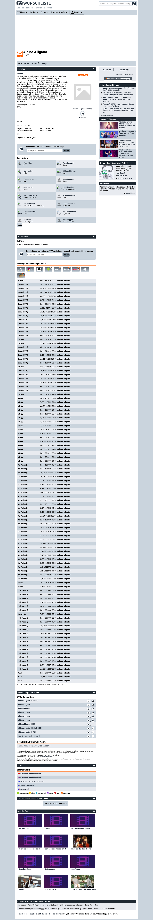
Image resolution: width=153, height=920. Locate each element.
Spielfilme (57, 914)
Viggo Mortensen (30, 179)
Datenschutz (56, 905)
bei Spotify (121, 173)
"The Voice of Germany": (118, 94)
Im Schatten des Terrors (80, 829)
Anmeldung (130, 193)
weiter (66, 150)
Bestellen (82, 117)
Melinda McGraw (30, 195)
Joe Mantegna (29, 203)
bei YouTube (122, 176)
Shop (44, 63)
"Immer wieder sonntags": (119, 89)
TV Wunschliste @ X (75, 909)
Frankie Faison (68, 187)
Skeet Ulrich (28, 187)
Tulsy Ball (27, 220)
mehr (20, 225)
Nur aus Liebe (24, 829)
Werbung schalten (42, 905)
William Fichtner (69, 171)
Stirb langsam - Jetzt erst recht (83, 889)
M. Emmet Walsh (69, 195)
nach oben (22, 914)
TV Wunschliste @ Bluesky (55, 909)
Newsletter (89, 905)
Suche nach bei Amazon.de (35, 746)
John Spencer (68, 179)
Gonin (47, 829)
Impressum (22, 905)
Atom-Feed (98, 909)
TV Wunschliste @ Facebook (29, 909)
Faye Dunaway (68, 163)
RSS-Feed (88, 909)
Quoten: (118, 111)
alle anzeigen (21, 269)
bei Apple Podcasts (124, 178)
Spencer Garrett (30, 212)
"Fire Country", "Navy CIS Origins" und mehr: (117, 99)
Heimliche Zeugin (25, 869)
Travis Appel (68, 220)
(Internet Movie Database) (32, 781)
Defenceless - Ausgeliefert (55, 849)
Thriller (20, 73)
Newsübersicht (107, 116)
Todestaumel (50, 869)
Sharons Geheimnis (52, 889)
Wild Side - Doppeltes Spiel (29, 849)
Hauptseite (33, 914)
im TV (26, 63)
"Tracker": (118, 105)
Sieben (21, 889)
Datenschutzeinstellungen (72, 905)
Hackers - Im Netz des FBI (81, 849)
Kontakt (31, 905)
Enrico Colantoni (69, 212)
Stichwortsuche (45, 914)
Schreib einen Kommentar (56, 803)
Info (20, 63)
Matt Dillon (28, 163)
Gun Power (75, 869)
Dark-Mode (110, 909)
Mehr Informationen (46, 757)
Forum (36, 63)
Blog (96, 905)
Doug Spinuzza (69, 203)
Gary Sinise (28, 171)
